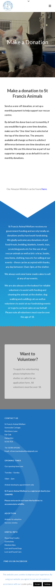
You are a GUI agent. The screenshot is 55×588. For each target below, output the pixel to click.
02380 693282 (14, 448)
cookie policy (26, 584)
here (44, 189)
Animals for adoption (13, 519)
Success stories (11, 523)
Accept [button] (37, 584)
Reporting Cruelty (12, 538)
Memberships (10, 545)
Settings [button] (47, 584)
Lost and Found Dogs (13, 548)
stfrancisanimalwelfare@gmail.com (24, 451)
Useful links (9, 541)
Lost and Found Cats (13, 552)
